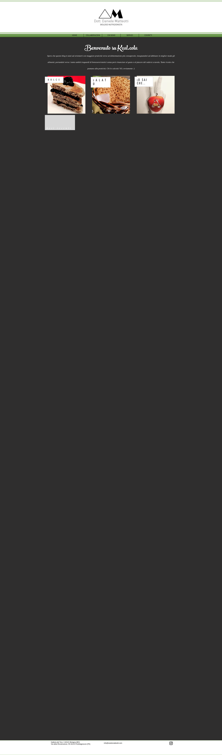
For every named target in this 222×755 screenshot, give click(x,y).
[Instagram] (171, 743)
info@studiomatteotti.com (113, 743)
